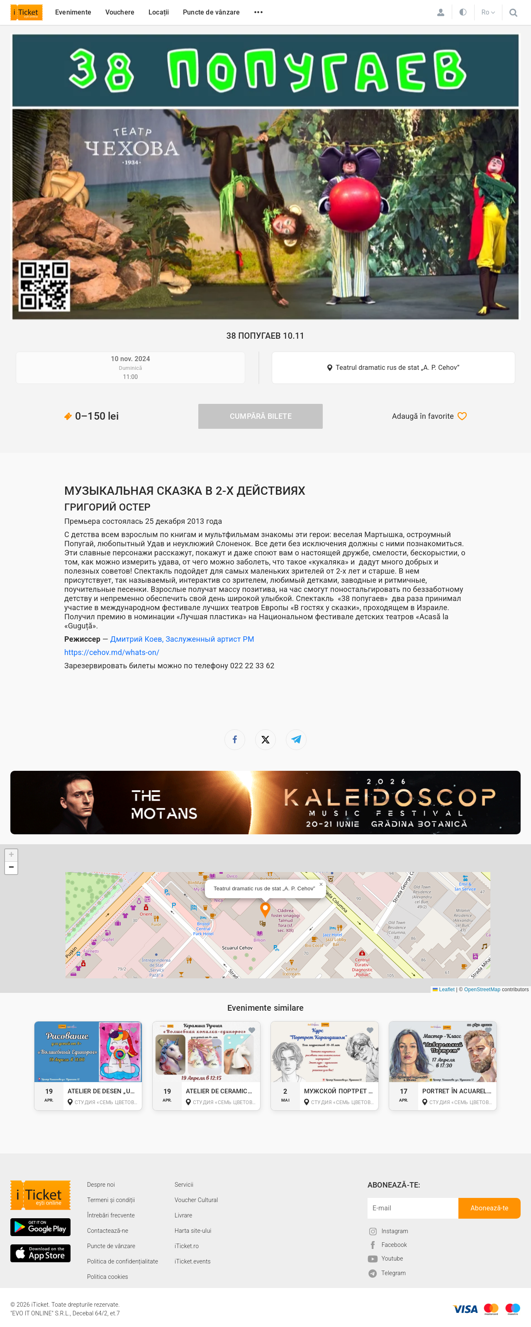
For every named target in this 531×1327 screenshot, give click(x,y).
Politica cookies (107, 1276)
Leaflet (444, 989)
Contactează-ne (107, 1230)
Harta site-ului (193, 1230)
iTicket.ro (187, 1246)
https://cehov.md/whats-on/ (111, 652)
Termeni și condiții (111, 1200)
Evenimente (73, 12)
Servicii (184, 1184)
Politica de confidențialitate (122, 1261)
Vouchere (120, 12)
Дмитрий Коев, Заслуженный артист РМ (182, 639)
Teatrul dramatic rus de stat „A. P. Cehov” (397, 367)
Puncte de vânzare (211, 12)
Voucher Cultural (196, 1200)
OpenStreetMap (482, 989)
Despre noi (101, 1184)
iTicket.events (193, 1261)
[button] (265, 910)
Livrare (183, 1215)
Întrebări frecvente (111, 1215)
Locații (159, 12)
